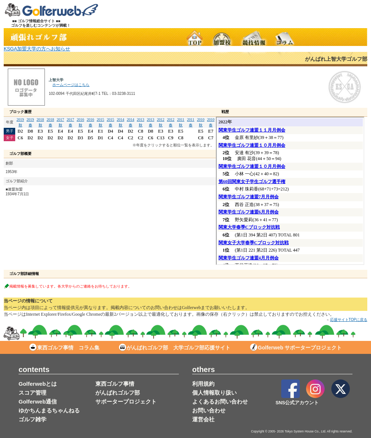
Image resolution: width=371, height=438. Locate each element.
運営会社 (203, 419)
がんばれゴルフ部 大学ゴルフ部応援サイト (174, 348)
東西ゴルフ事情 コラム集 (64, 348)
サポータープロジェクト (126, 401)
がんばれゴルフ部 (117, 392)
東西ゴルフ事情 (114, 384)
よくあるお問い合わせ (220, 401)
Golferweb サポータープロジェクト (296, 348)
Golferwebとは (38, 384)
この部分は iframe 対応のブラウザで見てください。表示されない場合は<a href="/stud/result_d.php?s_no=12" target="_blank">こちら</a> (290, 191)
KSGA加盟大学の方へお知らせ (37, 49)
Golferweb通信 (38, 401)
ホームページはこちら (70, 85)
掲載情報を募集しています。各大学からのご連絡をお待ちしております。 (70, 286)
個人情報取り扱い (214, 392)
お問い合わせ (209, 410)
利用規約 (203, 384)
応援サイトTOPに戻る (348, 320)
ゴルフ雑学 (32, 419)
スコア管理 (32, 392)
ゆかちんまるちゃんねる (49, 410)
